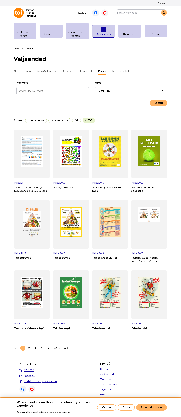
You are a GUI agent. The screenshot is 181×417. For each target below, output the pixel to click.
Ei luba (126, 407)
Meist (103, 394)
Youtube (104, 12)
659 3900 (29, 370)
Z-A (90, 120)
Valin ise (106, 407)
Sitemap (162, 3)
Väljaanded (106, 389)
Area (98, 82)
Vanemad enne (59, 120)
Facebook (95, 12)
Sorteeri (18, 120)
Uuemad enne (36, 120)
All (15, 71)
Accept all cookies (151, 407)
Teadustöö (106, 379)
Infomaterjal (85, 71)
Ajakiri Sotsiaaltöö (47, 71)
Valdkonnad (107, 374)
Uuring (27, 71)
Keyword (22, 82)
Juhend (67, 71)
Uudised (105, 369)
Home (17, 48)
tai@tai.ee (29, 376)
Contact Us (27, 364)
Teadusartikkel (120, 71)
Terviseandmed (109, 384)
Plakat (102, 71)
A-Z (76, 120)
